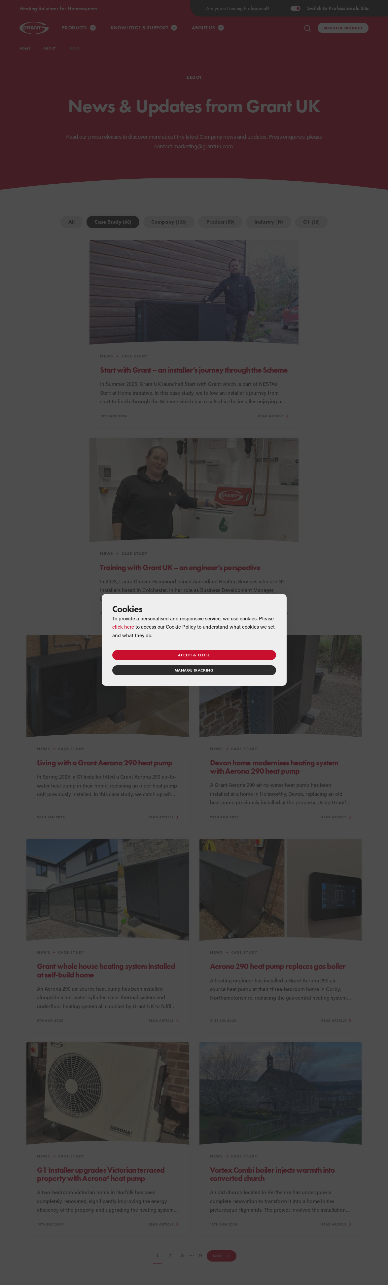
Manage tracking (194, 670)
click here (123, 626)
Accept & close (194, 654)
